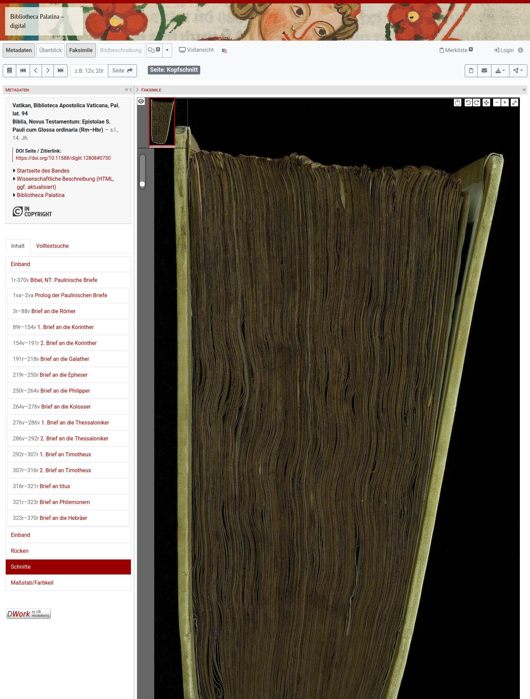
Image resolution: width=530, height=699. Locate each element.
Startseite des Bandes (43, 171)
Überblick (50, 50)
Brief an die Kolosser (52, 406)
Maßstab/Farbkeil (32, 583)
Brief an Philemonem (51, 502)
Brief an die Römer (44, 311)
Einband (20, 264)
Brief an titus (41, 486)
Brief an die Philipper (51, 391)
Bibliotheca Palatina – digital (37, 21)
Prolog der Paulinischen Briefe (60, 295)
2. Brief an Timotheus (52, 470)
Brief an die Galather (51, 359)
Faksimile (81, 50)
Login (504, 50)
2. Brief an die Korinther (55, 343)
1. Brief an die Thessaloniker (61, 422)
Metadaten (19, 50)
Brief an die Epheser (50, 375)
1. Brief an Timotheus (52, 454)
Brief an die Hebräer (50, 518)
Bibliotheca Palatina (41, 195)
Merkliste (456, 50)
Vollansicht (196, 50)
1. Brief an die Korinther (53, 327)
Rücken (19, 551)
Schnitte (20, 567)
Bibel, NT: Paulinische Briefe (54, 280)
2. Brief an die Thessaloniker (60, 438)
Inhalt (18, 246)
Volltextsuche (52, 246)
